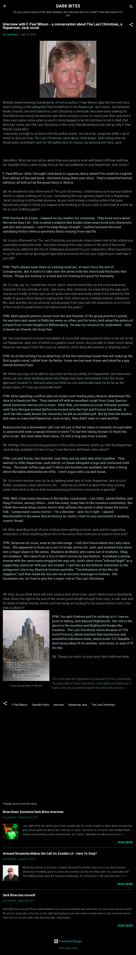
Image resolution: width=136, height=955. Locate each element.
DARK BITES (68, 6)
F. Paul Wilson (19, 704)
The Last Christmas (103, 704)
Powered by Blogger (68, 941)
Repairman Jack (78, 704)
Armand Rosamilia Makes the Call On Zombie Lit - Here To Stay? (50, 853)
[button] (131, 25)
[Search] (131, 7)
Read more (125, 842)
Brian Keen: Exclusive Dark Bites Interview (33, 812)
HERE (106, 683)
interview (59, 704)
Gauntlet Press (40, 704)
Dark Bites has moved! (19, 895)
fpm (75, 948)
